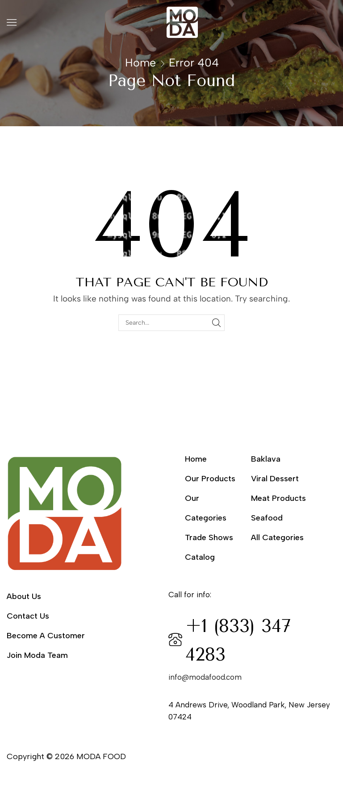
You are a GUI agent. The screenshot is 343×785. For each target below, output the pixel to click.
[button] (12, 22)
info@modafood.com (205, 677)
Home (140, 62)
